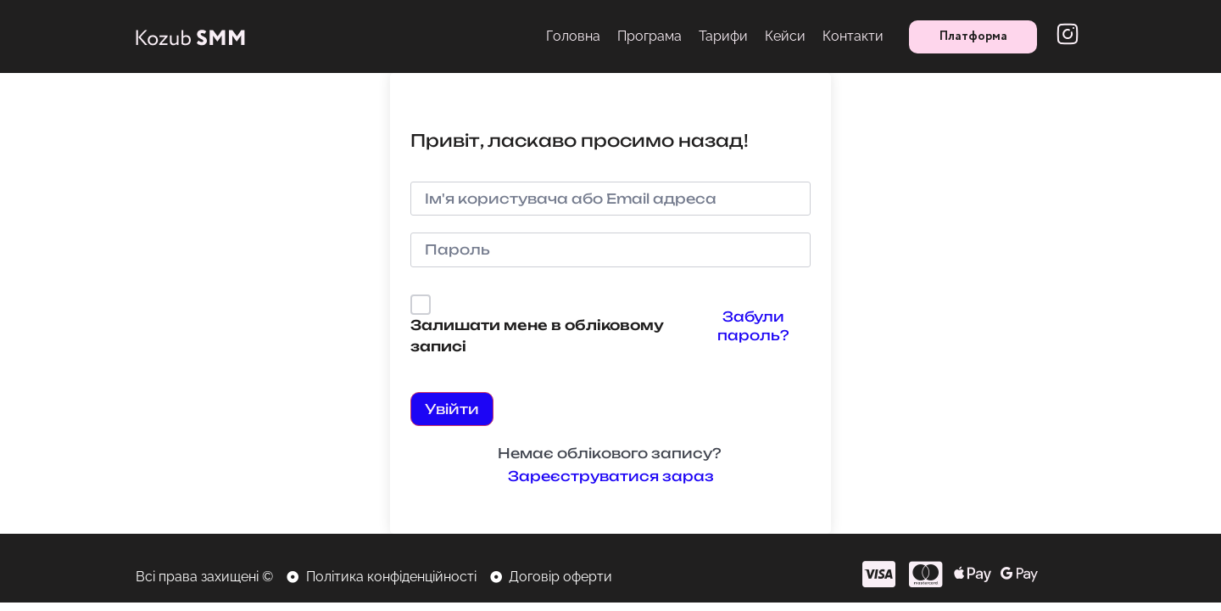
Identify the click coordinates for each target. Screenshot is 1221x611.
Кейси (785, 36)
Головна (573, 36)
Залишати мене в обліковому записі (537, 336)
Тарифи (723, 36)
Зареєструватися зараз (611, 476)
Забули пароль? (753, 326)
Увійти (452, 409)
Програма (649, 36)
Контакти (853, 36)
